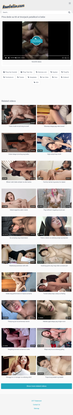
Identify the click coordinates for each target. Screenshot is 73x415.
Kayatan (54, 72)
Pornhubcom (8, 77)
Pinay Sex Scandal (10, 72)
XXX (36, 82)
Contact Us (36, 405)
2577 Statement (36, 401)
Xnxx (54, 77)
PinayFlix (65, 72)
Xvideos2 (65, 77)
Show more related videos (36, 386)
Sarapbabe (32, 77)
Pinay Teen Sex (26, 72)
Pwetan (20, 77)
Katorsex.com (41, 72)
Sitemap (36, 408)
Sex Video (44, 77)
